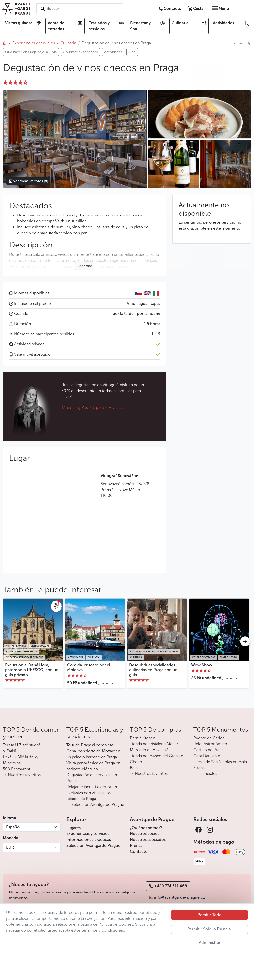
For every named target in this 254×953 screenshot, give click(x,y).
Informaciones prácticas (88, 839)
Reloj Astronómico (210, 743)
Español (13, 827)
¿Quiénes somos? (146, 827)
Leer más (84, 266)
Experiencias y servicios (87, 833)
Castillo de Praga (208, 749)
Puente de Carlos (208, 738)
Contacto (139, 851)
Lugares (73, 827)
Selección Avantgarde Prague (93, 845)
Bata (134, 767)
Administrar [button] (209, 942)
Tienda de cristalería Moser (154, 743)
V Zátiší (9, 751)
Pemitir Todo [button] (210, 914)
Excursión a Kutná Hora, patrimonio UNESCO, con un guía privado (32, 670)
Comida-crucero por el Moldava (88, 667)
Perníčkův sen (142, 738)
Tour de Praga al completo (90, 745)
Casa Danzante (206, 755)
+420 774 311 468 (168, 886)
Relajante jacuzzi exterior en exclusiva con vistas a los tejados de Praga (91, 792)
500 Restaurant (16, 769)
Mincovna (12, 763)
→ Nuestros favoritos (22, 774)
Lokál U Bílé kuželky (20, 757)
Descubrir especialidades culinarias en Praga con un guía (153, 670)
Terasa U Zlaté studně (22, 745)
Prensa (136, 845)
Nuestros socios (144, 833)
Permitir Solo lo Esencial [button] (209, 929)
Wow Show (201, 665)
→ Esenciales (205, 773)
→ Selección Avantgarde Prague (95, 804)
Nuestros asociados (148, 839)
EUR (10, 847)
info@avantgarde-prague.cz (177, 897)
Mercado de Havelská (149, 749)
